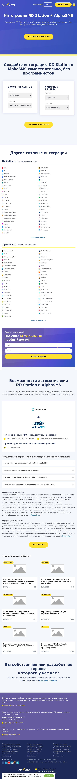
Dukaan (43, 280)
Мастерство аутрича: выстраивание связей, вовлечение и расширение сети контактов (18, 581)
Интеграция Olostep (34, 749)
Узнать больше (36, 776)
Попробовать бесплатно (39, 36)
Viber (42, 215)
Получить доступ (38, 357)
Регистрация (63, 4)
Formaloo (44, 307)
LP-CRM (6, 233)
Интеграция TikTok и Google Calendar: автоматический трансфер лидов (54, 646)
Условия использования (62, 746)
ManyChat (44, 304)
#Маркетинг (8, 562)
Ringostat (7, 280)
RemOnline (44, 194)
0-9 (65, 762)
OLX (42, 179)
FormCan (7, 304)
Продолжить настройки (38, 124)
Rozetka (44, 197)
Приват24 (7, 316)
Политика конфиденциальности (61, 748)
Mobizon (44, 176)
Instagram (7, 224)
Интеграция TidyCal (34, 748)
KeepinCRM (8, 230)
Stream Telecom (46, 292)
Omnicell (44, 182)
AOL (5, 170)
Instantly (7, 227)
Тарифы (56, 753)
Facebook (7, 203)
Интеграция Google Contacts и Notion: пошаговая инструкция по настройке (56, 581)
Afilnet (6, 182)
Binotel (6, 191)
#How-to (45, 562)
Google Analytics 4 (10, 215)
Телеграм (44, 230)
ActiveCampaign (10, 176)
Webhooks (44, 218)
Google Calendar (10, 218)
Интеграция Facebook (9, 749)
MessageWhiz (45, 173)
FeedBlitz (7, 206)
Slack (42, 209)
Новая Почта (45, 227)
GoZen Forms (45, 251)
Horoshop (7, 274)
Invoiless (7, 292)
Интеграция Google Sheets (11, 746)
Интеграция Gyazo (34, 751)
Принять (49, 775)
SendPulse (44, 203)
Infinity (6, 283)
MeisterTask (45, 170)
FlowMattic (8, 295)
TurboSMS (44, 212)
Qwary (6, 271)
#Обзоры (7, 627)
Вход (48, 4)
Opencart (44, 185)
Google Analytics (10, 212)
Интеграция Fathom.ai (35, 746)
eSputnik (44, 221)
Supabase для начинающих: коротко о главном (53, 613)
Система (11, 91)
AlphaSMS (32, 22)
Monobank (7, 310)
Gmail (6, 209)
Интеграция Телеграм (9, 748)
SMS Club (44, 200)
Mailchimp (44, 167)
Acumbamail (8, 179)
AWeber (6, 173)
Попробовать (39, 544)
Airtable (6, 188)
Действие (11, 101)
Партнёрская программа (62, 751)
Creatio (6, 194)
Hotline (43, 277)
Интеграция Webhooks (10, 751)
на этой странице (48, 680)
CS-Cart (43, 262)
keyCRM (43, 224)
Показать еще (6, 756)
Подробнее (35, 515)
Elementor (7, 286)
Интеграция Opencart (9, 753)
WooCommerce (46, 301)
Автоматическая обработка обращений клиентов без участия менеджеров (18, 613)
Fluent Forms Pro (47, 298)
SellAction (7, 289)
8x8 (5, 167)
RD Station (20, 22)
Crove (6, 197)
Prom (43, 191)
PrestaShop (45, 188)
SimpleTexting (46, 206)
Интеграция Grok (33, 753)
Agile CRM (7, 185)
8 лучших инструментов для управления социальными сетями (18, 645)
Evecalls (6, 200)
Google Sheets (9, 221)
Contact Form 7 (9, 268)
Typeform (7, 298)
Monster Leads (46, 313)
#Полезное (8, 594)
